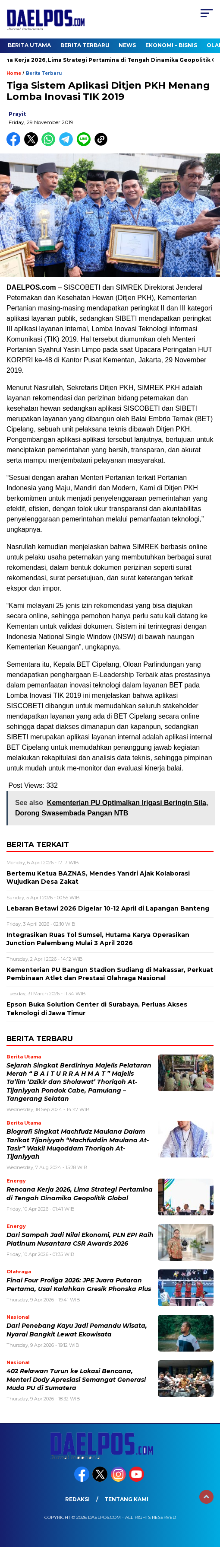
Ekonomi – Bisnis (171, 45)
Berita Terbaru (85, 45)
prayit (17, 114)
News (127, 45)
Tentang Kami (126, 1499)
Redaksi (77, 1499)
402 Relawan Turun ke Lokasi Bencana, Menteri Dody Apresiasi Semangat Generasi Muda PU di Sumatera (76, 1379)
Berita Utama (29, 45)
